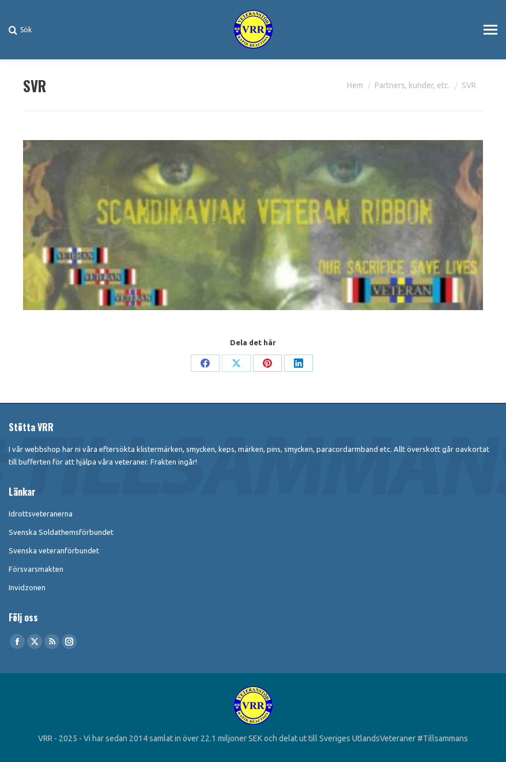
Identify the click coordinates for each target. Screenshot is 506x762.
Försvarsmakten (36, 569)
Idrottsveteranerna (41, 514)
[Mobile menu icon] (490, 29)
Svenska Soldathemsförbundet (61, 532)
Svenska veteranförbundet (54, 550)
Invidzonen (27, 587)
